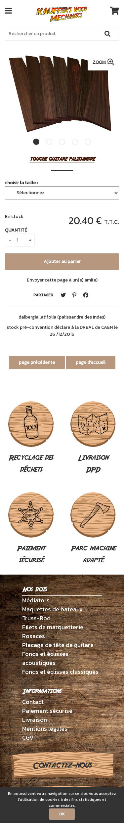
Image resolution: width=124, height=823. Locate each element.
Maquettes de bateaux (52, 609)
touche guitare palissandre (62, 159)
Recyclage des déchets (31, 438)
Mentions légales (44, 728)
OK (62, 814)
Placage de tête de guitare (58, 644)
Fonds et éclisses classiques (60, 671)
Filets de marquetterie (52, 627)
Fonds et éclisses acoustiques (45, 658)
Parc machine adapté (93, 529)
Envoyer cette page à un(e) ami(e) (62, 280)
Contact (33, 701)
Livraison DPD (93, 438)
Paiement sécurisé (31, 529)
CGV (28, 737)
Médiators (36, 600)
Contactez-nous (62, 765)
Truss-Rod (36, 618)
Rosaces (33, 635)
